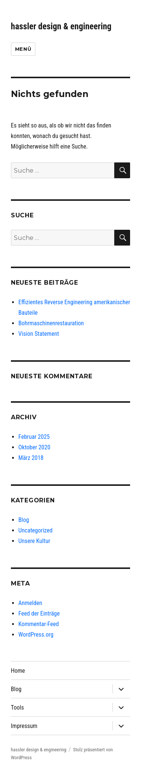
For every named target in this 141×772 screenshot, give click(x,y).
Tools (17, 707)
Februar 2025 (34, 436)
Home (18, 670)
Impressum (24, 726)
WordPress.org (35, 634)
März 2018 (31, 457)
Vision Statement (38, 333)
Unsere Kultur (34, 540)
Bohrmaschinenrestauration (51, 323)
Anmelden (30, 603)
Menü (23, 49)
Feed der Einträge (39, 613)
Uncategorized (35, 530)
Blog (23, 519)
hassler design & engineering (61, 26)
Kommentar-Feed (38, 624)
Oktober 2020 (34, 447)
